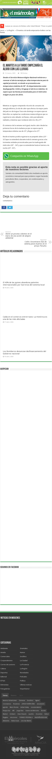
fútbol (47, 714)
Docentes (39, 714)
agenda (5, 707)
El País (3, 681)
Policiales (23, 677)
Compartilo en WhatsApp (24, 156)
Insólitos (23, 656)
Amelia (3, 652)
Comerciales (5, 656)
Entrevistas (4, 685)
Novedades (24, 673)
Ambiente (4, 648)
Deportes (4, 673)
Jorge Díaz (20, 710)
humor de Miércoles (32, 710)
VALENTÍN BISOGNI (41, 717)
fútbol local (15, 721)
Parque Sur (6, 710)
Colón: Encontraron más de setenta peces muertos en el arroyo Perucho (33, 243)
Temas (5, 695)
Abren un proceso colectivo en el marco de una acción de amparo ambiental (18, 235)
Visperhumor (25, 689)
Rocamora (16, 704)
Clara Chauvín (22, 714)
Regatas (5, 717)
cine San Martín (26, 721)
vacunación (40, 704)
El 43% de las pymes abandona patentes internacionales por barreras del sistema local (24, 283)
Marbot (5, 714)
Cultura (3, 669)
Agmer (37, 700)
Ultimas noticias (26, 685)
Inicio (2, 30)
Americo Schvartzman (10, 700)
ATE (13, 710)
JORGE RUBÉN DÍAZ (28, 704)
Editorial (4, 677)
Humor (22, 652)
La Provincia (24, 665)
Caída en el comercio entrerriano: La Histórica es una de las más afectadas (25, 318)
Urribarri (12, 714)
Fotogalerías (5, 689)
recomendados (36, 707)
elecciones (13, 717)
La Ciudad (23, 661)
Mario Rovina (14, 707)
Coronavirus (7, 704)
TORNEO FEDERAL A (25, 717)
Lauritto (31, 714)
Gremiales (24, 648)
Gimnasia (22, 700)
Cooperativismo (7, 661)
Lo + (21, 695)
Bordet (43, 710)
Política (22, 681)
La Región (10, 30)
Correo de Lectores (8, 665)
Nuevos (13, 695)
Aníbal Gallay (25, 707)
